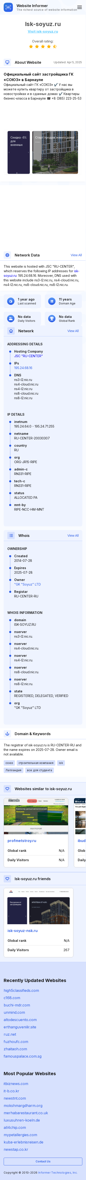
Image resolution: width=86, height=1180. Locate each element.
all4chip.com (15, 1127)
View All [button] (76, 255)
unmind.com (14, 1012)
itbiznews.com (16, 1083)
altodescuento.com (20, 1019)
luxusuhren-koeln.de (22, 1120)
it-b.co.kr (11, 1091)
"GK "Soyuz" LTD (27, 584)
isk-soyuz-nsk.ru (23, 930)
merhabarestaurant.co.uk (26, 1113)
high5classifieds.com (21, 990)
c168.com (12, 997)
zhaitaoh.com (15, 1049)
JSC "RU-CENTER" (28, 356)
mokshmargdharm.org (23, 1105)
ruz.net (10, 1034)
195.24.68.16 (23, 368)
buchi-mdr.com (17, 1005)
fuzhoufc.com (16, 1041)
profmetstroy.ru (22, 840)
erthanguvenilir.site (20, 1027)
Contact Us (43, 1161)
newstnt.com (15, 1098)
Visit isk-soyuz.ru (43, 31)
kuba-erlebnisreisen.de (23, 1142)
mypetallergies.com (20, 1134)
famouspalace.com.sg (23, 1056)
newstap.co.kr (16, 1149)
